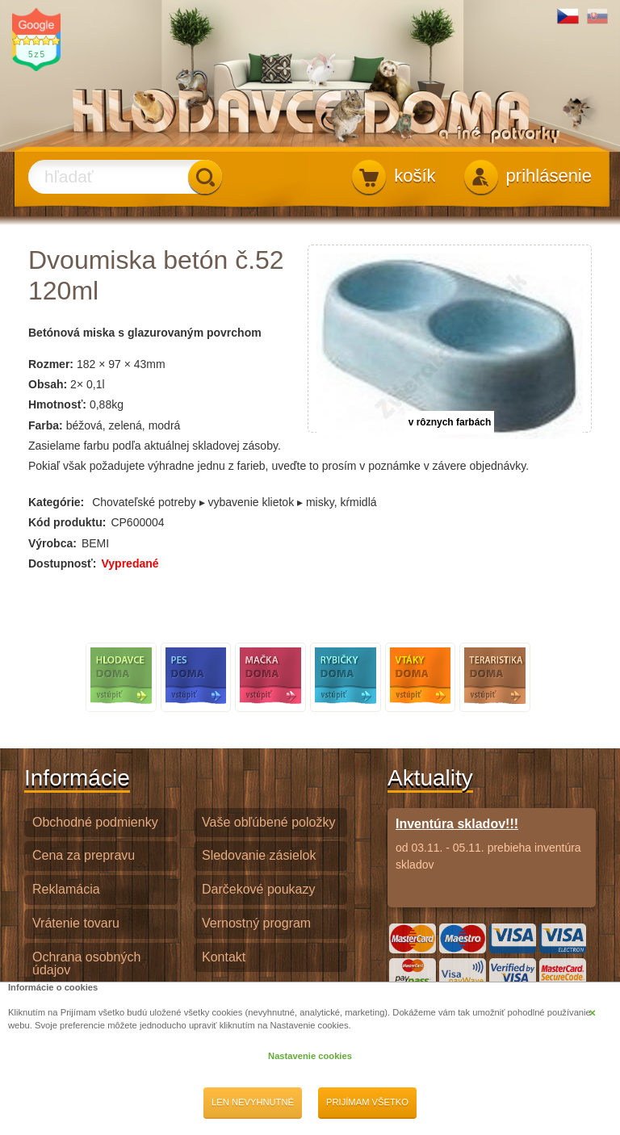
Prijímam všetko (367, 1102)
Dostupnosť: (62, 563)
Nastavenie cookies (310, 1056)
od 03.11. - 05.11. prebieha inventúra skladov (492, 843)
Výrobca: (52, 543)
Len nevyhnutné (253, 1102)
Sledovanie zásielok (259, 855)
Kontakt (223, 957)
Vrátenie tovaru (75, 923)
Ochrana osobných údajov (86, 964)
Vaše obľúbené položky (268, 822)
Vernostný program (256, 923)
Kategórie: (56, 502)
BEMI (95, 543)
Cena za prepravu (83, 855)
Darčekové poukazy (259, 889)
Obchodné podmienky (95, 822)
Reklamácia (66, 889)
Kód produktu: (67, 522)
